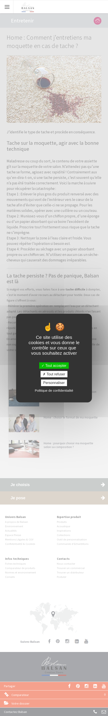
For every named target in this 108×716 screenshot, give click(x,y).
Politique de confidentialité (54, 390)
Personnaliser (54, 383)
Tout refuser (54, 374)
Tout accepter (53, 365)
